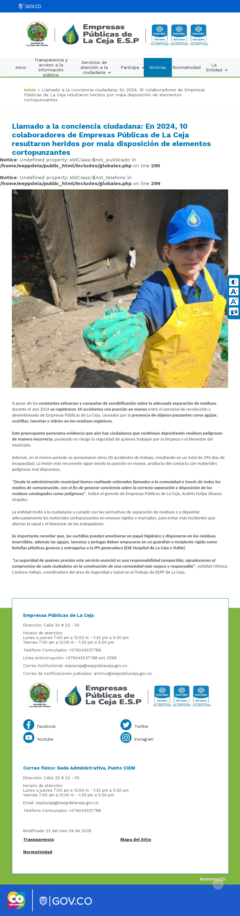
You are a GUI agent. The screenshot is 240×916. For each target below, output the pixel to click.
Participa (132, 67)
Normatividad (186, 67)
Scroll (218, 885)
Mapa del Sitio (135, 839)
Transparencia (38, 839)
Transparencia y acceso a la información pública (51, 67)
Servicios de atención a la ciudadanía (96, 67)
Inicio (20, 67)
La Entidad (217, 67)
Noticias (157, 67)
